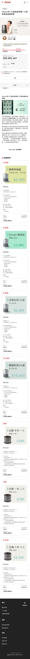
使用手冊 (4, 641)
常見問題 (4, 638)
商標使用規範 (6, 613)
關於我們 (4, 607)
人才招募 (4, 610)
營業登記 (10, 39)
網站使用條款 (6, 625)
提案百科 (4, 644)
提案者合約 (5, 628)
